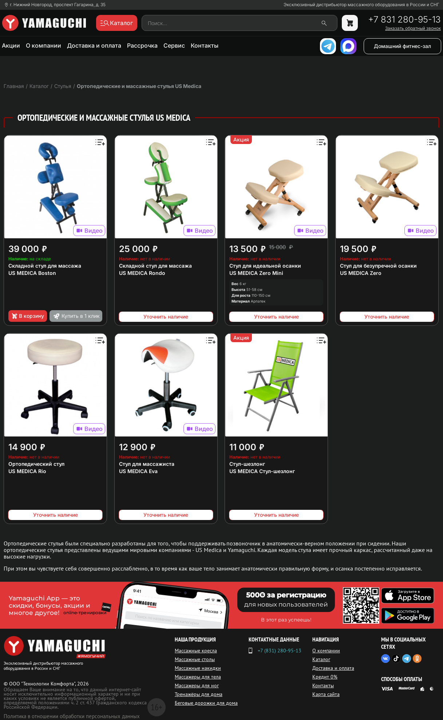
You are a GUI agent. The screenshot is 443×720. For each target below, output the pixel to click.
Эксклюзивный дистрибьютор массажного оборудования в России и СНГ (361, 4)
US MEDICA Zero (360, 273)
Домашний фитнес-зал (402, 46)
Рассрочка (142, 45)
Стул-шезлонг (247, 464)
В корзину (27, 316)
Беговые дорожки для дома (206, 703)
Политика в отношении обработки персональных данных (72, 716)
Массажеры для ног (197, 685)
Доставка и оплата (94, 45)
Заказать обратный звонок (413, 28)
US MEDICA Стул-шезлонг (262, 471)
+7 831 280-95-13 (404, 19)
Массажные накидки (198, 668)
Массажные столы (195, 659)
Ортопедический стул (36, 464)
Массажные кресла (196, 650)
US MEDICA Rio (27, 471)
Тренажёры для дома (198, 694)
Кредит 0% (324, 676)
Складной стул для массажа (44, 266)
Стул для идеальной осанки (265, 266)
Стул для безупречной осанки (378, 266)
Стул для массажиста (146, 464)
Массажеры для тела (198, 676)
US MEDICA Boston (32, 273)
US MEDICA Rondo (142, 273)
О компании (43, 45)
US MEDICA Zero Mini (256, 273)
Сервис (174, 45)
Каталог (321, 659)
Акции (11, 45)
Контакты (204, 45)
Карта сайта (326, 694)
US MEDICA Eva (138, 471)
